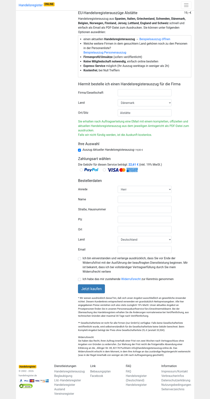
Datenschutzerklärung (175, 380)
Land (81, 102)
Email (81, 249)
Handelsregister (37, 4)
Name (82, 199)
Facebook (96, 376)
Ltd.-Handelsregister (67, 380)
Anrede (82, 189)
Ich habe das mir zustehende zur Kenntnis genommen (127, 279)
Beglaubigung (63, 376)
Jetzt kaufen (91, 289)
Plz (80, 219)
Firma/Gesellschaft (90, 92)
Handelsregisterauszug (69, 371)
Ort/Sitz (83, 112)
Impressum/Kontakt (174, 371)
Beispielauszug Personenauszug (104, 52)
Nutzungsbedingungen (176, 385)
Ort (80, 229)
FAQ (128, 371)
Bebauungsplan (100, 371)
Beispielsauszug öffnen (154, 39)
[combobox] (145, 92)
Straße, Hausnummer (92, 209)
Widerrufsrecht (131, 279)
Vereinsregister (64, 393)
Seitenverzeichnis (172, 389)
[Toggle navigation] (186, 5)
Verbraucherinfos (172, 376)
